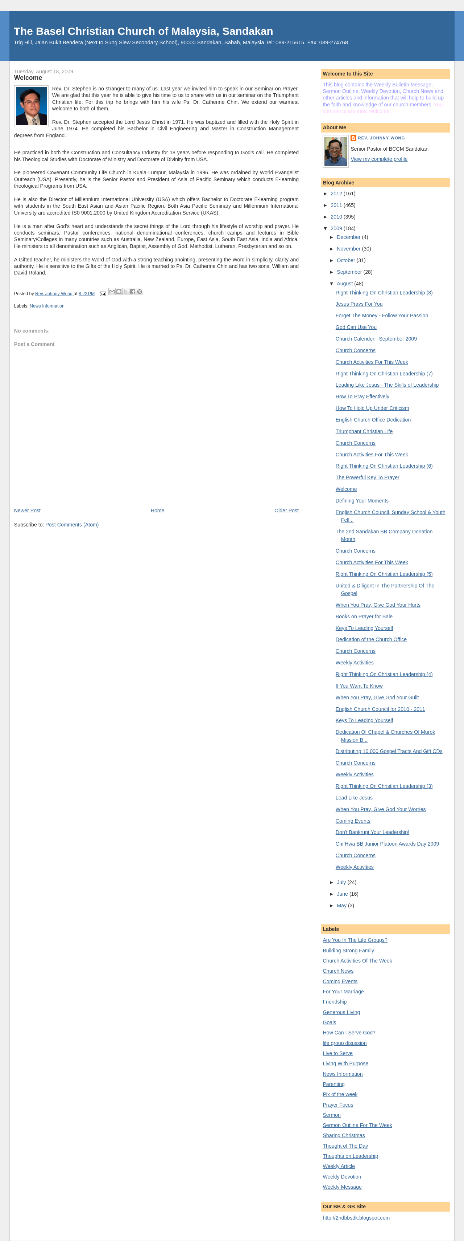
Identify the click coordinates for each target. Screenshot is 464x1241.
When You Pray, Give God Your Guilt (377, 697)
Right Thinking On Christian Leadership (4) (384, 674)
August (345, 283)
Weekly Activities (355, 663)
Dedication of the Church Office (371, 639)
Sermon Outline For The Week (357, 1125)
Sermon (332, 1115)
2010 (337, 217)
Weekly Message (342, 1187)
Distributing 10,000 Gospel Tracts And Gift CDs (389, 751)
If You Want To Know (359, 686)
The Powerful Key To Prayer (367, 477)
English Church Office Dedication (373, 420)
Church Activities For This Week (372, 362)
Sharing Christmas (344, 1135)
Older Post (286, 510)
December (349, 237)
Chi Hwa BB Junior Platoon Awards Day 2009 (387, 844)
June (343, 894)
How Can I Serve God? (349, 1032)
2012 (337, 193)
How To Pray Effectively (362, 396)
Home (158, 510)
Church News (338, 971)
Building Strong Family (348, 950)
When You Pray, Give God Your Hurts (378, 605)
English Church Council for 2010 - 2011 (380, 709)
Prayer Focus (338, 1105)
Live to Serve (338, 1053)
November (349, 249)
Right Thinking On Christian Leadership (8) (384, 293)
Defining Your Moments (362, 501)
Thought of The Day (345, 1146)
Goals (329, 1022)
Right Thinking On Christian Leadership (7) (384, 374)
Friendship (335, 1002)
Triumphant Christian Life (364, 431)
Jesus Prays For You (359, 304)
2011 (337, 205)
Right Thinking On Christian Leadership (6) (384, 466)
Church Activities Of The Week (357, 961)
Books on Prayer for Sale (364, 616)
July (342, 882)
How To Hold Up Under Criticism (372, 408)
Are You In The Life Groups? (355, 940)
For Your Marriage (343, 991)
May (342, 905)
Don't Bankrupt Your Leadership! (372, 832)
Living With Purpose (345, 1063)
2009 (337, 228)
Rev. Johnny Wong (381, 138)
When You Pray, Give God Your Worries (381, 809)
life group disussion (344, 1043)
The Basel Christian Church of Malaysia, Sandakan (143, 31)
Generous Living (341, 1012)
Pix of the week (340, 1094)
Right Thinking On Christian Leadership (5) (384, 574)
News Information (47, 306)
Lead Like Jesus (354, 798)
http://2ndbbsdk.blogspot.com (356, 1218)
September (350, 272)
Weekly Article (339, 1166)
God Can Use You (356, 327)
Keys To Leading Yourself (364, 628)
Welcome (346, 489)
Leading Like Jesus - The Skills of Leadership (387, 385)
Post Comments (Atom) (72, 525)
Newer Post (27, 510)
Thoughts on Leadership (350, 1156)
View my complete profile (379, 159)
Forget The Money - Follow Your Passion (382, 315)
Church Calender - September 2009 (376, 339)
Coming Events (353, 821)
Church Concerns (356, 350)
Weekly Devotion (342, 1177)
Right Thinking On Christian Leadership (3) (384, 786)
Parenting (334, 1084)
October (346, 260)
